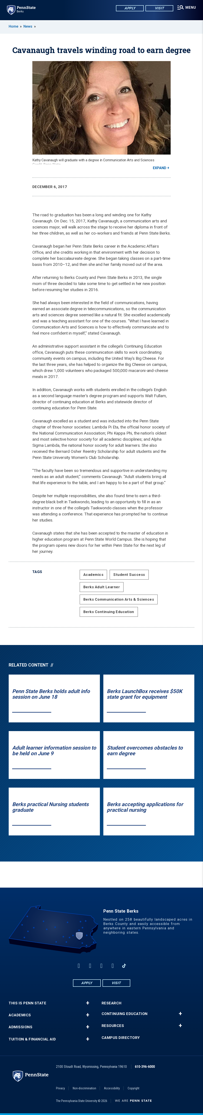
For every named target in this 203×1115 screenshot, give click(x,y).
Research (112, 1003)
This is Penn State (27, 1003)
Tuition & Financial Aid (32, 1039)
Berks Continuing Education (108, 612)
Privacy (60, 1088)
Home (13, 26)
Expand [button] (159, 168)
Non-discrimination (84, 1088)
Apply (128, 9)
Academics (93, 574)
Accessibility (112, 1088)
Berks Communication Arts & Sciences (118, 599)
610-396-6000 (145, 1067)
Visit (157, 9)
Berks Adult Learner (101, 587)
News (27, 26)
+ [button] (87, 1003)
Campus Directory (121, 1038)
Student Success (129, 574)
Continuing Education (125, 1014)
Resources (113, 1026)
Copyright (133, 1088)
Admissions (20, 1027)
